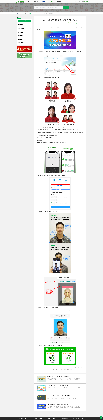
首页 (20, 13)
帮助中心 (24, 13)
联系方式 (77, 418)
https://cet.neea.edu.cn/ (40, 52)
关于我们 (72, 418)
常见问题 (24, 20)
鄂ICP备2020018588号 (39, 418)
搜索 (66, 7)
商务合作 (82, 418)
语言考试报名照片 (30, 13)
